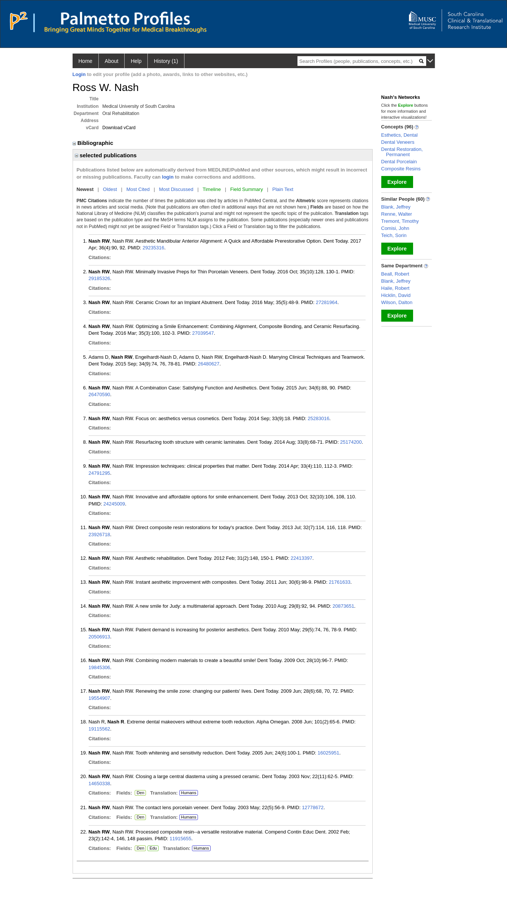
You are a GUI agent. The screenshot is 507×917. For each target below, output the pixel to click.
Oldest (110, 189)
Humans (188, 792)
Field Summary (246, 189)
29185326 (99, 278)
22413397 (301, 558)
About (112, 61)
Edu (152, 848)
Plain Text (282, 189)
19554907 (99, 698)
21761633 (340, 582)
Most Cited (138, 189)
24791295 (99, 473)
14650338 (99, 783)
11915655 (180, 838)
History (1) (166, 61)
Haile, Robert (395, 288)
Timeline (212, 189)
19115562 (99, 729)
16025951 (328, 753)
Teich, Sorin (394, 235)
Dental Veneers (398, 142)
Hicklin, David (396, 295)
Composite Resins (401, 168)
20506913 (99, 637)
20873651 (343, 606)
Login (79, 74)
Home (85, 61)
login (168, 177)
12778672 (313, 807)
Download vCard (119, 127)
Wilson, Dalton (397, 302)
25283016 (318, 418)
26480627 (209, 364)
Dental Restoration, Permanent (402, 151)
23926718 (99, 534)
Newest (85, 189)
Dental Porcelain (399, 161)
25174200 (351, 442)
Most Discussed (176, 189)
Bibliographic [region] (94, 143)
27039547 (203, 333)
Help (136, 61)
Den (139, 793)
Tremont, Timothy (400, 221)
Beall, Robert (395, 274)
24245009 (114, 504)
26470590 (99, 394)
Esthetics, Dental (399, 135)
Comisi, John (395, 228)
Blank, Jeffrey (396, 207)
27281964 (327, 302)
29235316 (153, 247)
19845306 (99, 667)
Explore (396, 182)
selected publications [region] (106, 155)
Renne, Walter (396, 214)
